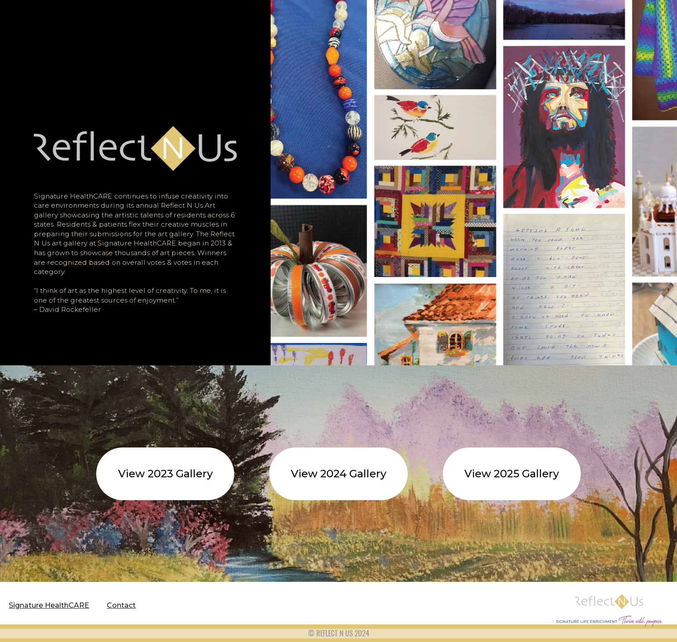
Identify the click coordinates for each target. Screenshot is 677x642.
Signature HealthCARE (49, 605)
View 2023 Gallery (165, 473)
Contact (121, 605)
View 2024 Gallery (338, 473)
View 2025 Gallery (511, 473)
